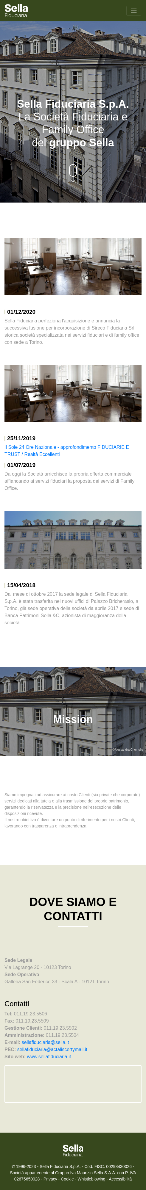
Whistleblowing (91, 1179)
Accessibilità (120, 1179)
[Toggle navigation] (133, 11)
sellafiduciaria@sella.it (45, 1042)
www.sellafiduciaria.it (49, 1056)
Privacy (50, 1179)
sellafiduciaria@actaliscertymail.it (52, 1049)
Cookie (67, 1179)
